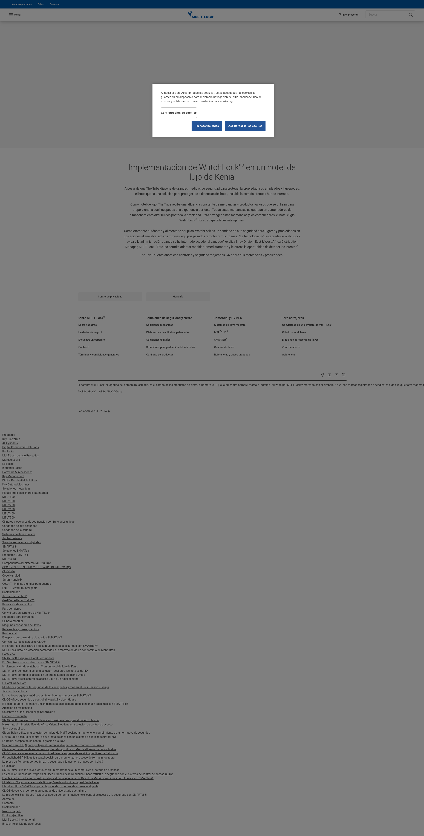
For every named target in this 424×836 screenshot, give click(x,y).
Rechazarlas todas (207, 126)
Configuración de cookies (179, 112)
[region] (213, 110)
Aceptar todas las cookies (245, 126)
